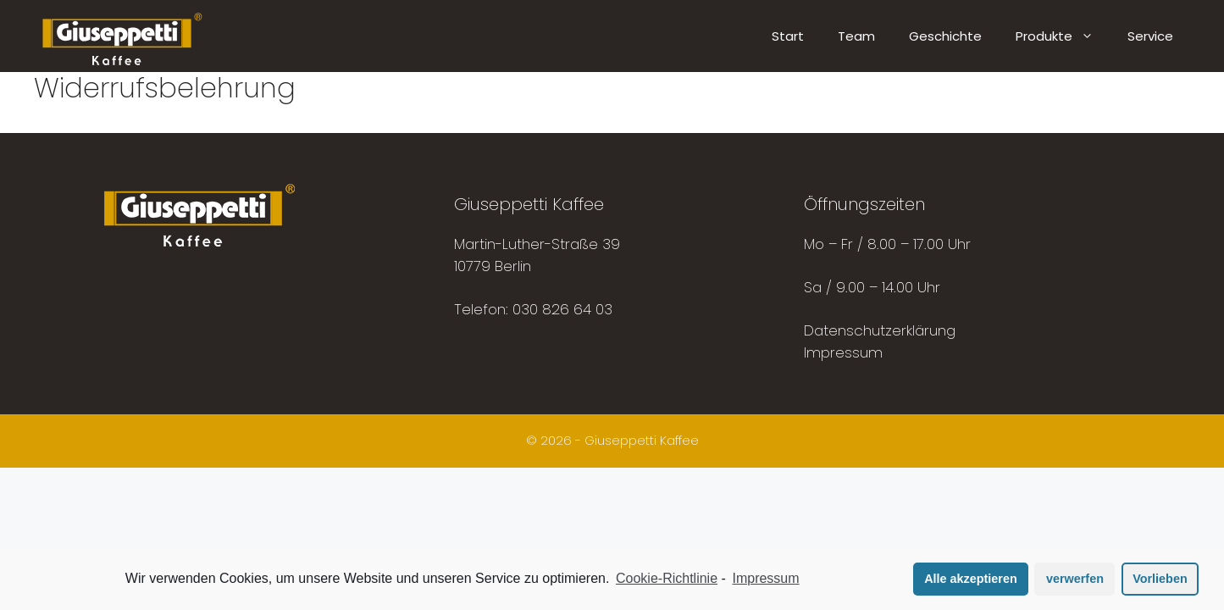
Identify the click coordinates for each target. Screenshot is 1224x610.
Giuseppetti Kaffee (641, 440)
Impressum (843, 352)
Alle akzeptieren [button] (970, 578)
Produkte (1063, 36)
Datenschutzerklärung (879, 330)
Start (788, 36)
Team (856, 36)
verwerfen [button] (1075, 578)
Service (1150, 36)
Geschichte (945, 36)
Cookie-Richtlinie (666, 578)
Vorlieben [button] (1160, 578)
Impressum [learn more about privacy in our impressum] (765, 578)
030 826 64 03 (562, 309)
